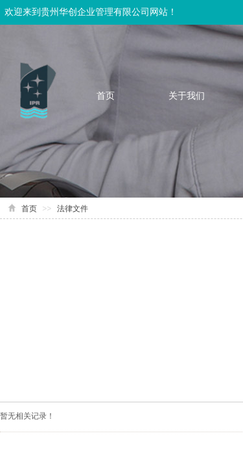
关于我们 (186, 96)
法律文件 (72, 208)
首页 (106, 96)
